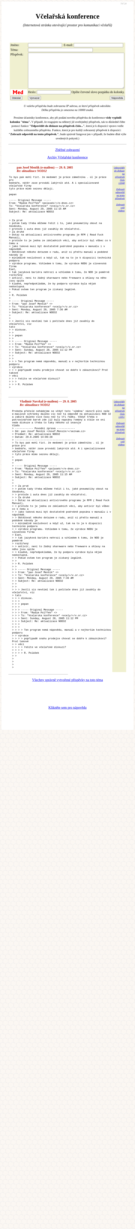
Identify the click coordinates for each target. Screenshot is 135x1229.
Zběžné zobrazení (67, 157)
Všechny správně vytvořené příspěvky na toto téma (67, 782)
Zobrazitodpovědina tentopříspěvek (120, 201)
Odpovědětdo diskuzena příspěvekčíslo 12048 (119, 182)
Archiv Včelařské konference (67, 164)
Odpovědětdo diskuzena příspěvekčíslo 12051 (119, 459)
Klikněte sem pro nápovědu (67, 809)
